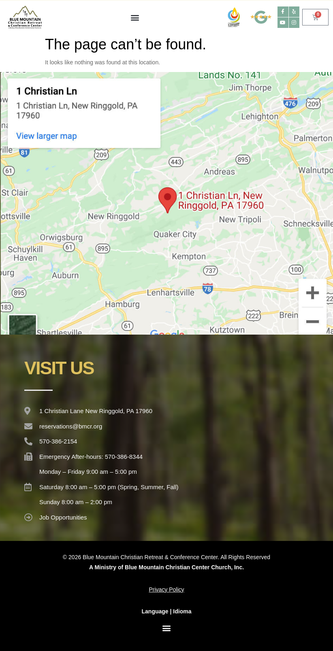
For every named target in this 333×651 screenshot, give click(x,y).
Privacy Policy (166, 589)
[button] (134, 17)
